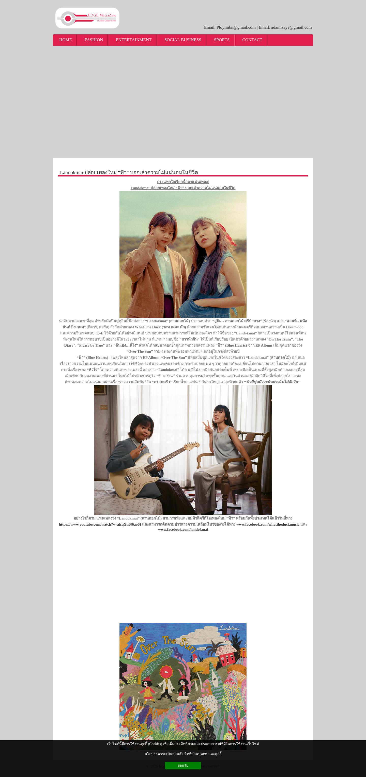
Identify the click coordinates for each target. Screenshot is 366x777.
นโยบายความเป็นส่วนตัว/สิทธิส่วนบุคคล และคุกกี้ (183, 754)
